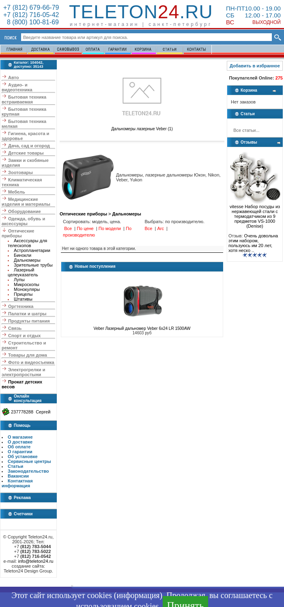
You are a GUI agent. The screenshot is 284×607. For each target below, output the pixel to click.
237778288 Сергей (30, 411)
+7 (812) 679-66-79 (31, 7)
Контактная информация (17, 483)
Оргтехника (20, 306)
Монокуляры (27, 289)
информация (137, 595)
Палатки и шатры (27, 313)
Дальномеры (27, 260)
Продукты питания (29, 321)
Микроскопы (26, 284)
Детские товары (26, 153)
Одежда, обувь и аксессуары (23, 221)
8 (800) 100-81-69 (31, 22)
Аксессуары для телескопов (27, 243)
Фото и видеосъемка (31, 362)
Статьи (15, 466)
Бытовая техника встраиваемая (24, 99)
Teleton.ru (141, 11)
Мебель (16, 191)
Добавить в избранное (255, 65)
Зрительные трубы (33, 265)
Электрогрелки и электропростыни (23, 372)
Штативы (23, 299)
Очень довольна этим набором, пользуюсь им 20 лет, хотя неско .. (253, 243)
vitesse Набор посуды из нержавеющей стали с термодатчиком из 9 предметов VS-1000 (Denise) (254, 214)
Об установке (23, 456)
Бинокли (22, 255)
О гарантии (20, 451)
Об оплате (19, 446)
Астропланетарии (32, 250)
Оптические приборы (18, 233)
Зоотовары (20, 172)
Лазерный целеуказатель (23, 272)
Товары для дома (27, 355)
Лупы (19, 279)
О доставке (20, 441)
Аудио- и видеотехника (17, 87)
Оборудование (24, 211)
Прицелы (23, 294)
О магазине (20, 437)
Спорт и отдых (24, 335)
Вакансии (18, 476)
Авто (13, 77)
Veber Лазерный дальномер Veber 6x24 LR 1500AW (142, 328)
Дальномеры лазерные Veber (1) (142, 127)
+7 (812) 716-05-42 (31, 14)
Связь (15, 328)
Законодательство (28, 471)
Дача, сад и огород (29, 145)
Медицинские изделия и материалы (26, 202)
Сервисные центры (29, 461)
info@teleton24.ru (35, 561)
